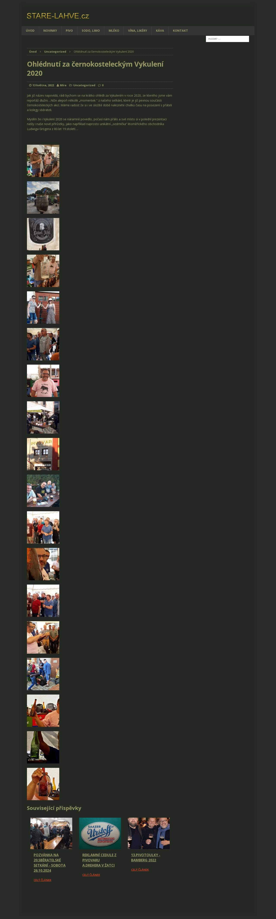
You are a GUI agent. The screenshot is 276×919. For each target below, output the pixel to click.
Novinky (50, 30)
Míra (63, 85)
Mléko (114, 30)
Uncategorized (84, 85)
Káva (160, 30)
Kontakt (180, 30)
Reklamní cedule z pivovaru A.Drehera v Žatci (99, 860)
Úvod (30, 30)
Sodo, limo (91, 30)
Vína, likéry (137, 30)
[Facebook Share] (27, 894)
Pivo (69, 30)
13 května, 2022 (43, 85)
